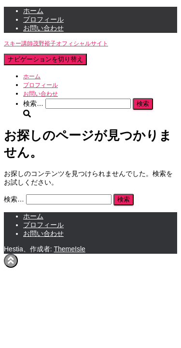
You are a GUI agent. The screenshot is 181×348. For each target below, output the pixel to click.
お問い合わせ (43, 28)
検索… (34, 103)
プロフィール (43, 19)
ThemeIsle (69, 249)
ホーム (33, 10)
